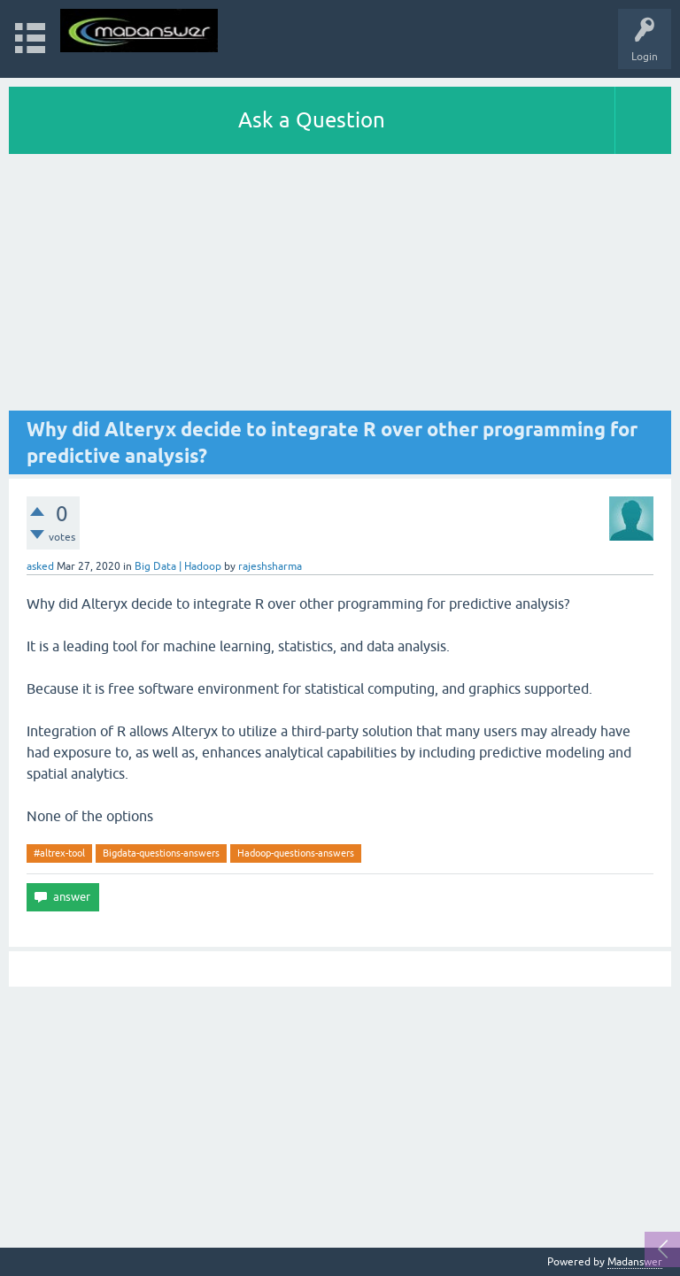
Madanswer (634, 1262)
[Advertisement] (340, 287)
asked (40, 566)
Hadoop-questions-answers (295, 853)
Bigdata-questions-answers (161, 853)
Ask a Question (311, 120)
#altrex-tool (59, 853)
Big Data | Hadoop (178, 566)
